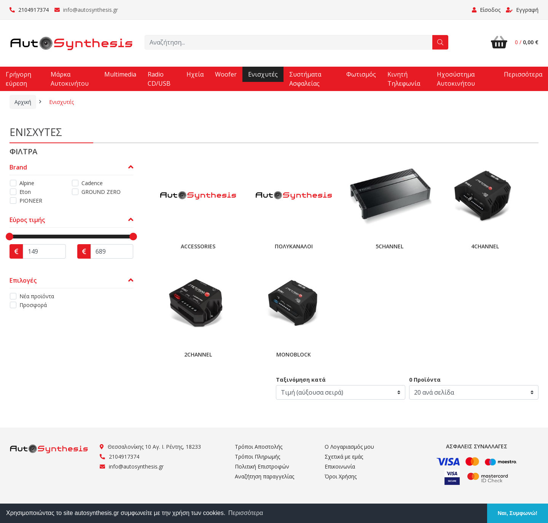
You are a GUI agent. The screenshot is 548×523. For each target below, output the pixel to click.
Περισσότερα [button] (245, 513)
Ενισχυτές (263, 74)
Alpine (26, 183)
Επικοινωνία (340, 466)
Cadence (92, 183)
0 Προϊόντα (425, 379)
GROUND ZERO (101, 191)
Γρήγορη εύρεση (18, 79)
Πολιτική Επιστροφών (262, 466)
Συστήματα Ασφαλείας (305, 79)
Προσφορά (33, 305)
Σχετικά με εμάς (344, 456)
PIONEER (30, 200)
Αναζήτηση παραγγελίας (264, 476)
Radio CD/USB (159, 79)
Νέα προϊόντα (36, 296)
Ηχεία (195, 74)
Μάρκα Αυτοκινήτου (70, 79)
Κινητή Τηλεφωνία (403, 79)
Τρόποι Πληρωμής (257, 456)
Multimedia (120, 74)
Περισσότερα (523, 74)
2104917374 (29, 9)
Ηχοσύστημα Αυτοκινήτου (456, 79)
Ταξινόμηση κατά (301, 379)
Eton (25, 191)
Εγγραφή (522, 9)
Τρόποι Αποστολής (258, 446)
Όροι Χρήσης (341, 476)
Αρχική (22, 102)
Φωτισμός (361, 74)
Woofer (226, 74)
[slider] (9, 236)
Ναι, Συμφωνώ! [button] (517, 513)
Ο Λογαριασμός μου (349, 446)
